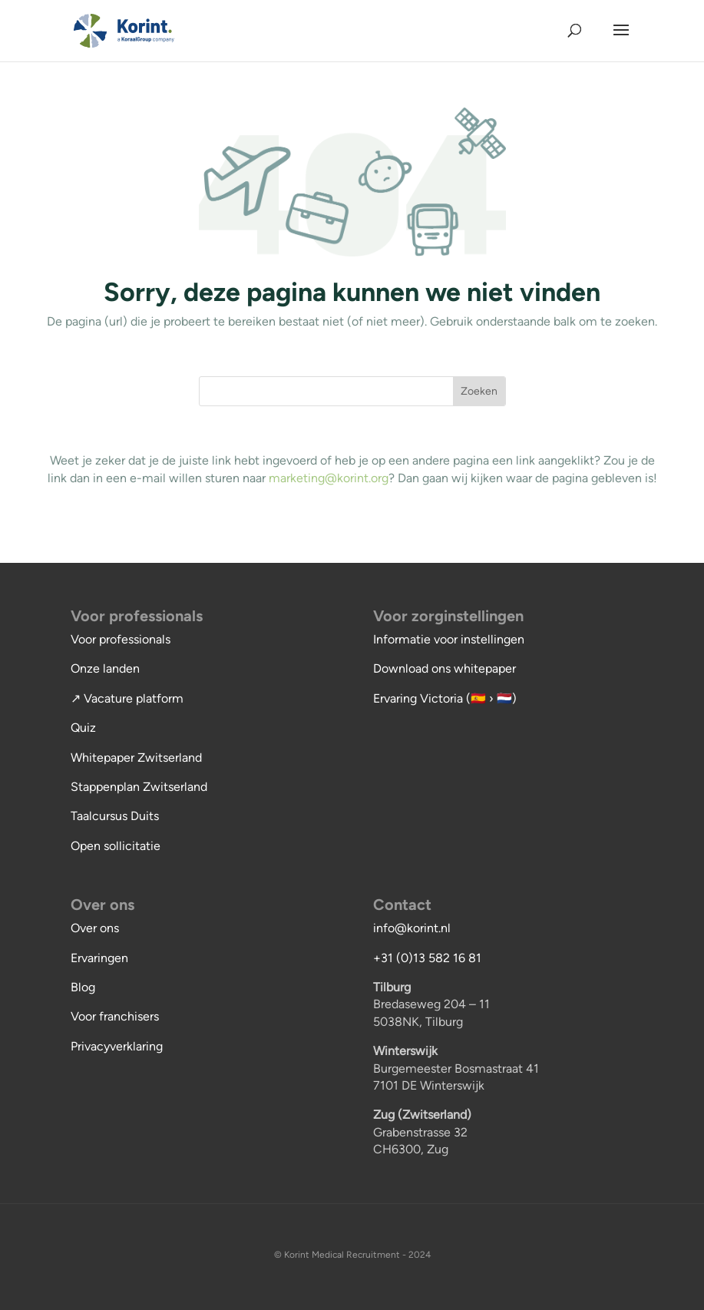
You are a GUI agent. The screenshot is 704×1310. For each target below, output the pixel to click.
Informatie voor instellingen (448, 639)
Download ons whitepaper (444, 668)
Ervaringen (99, 958)
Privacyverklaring (117, 1046)
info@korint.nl (412, 928)
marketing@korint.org (328, 478)
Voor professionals (120, 639)
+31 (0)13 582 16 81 (427, 958)
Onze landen (105, 668)
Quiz (83, 727)
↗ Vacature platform (127, 698)
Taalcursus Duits (115, 816)
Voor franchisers (115, 1016)
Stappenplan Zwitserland (139, 786)
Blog (83, 987)
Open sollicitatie (115, 846)
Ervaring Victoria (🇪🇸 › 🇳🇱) (445, 698)
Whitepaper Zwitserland (136, 757)
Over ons (95, 928)
